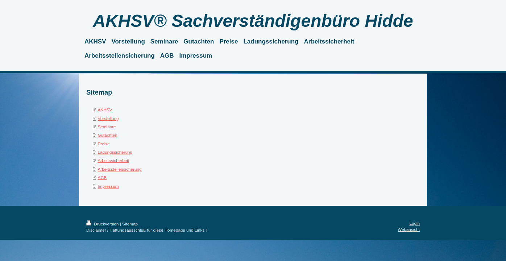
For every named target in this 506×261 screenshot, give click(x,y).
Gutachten (107, 135)
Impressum (108, 186)
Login (414, 223)
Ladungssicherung (115, 152)
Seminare (107, 126)
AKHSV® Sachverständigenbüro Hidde (253, 20)
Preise (104, 143)
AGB (102, 177)
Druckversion (103, 223)
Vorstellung (108, 118)
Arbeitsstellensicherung (120, 169)
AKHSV (105, 109)
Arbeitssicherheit (113, 160)
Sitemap (130, 223)
